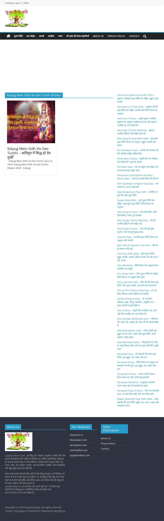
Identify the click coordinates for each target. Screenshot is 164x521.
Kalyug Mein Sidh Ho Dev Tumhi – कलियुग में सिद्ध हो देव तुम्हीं (29, 152)
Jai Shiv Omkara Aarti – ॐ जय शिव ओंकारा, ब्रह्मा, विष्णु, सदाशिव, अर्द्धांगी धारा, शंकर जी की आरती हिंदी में (135, 302)
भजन (60, 36)
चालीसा (51, 36)
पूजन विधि (18, 36)
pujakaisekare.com (80, 455)
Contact (134, 36)
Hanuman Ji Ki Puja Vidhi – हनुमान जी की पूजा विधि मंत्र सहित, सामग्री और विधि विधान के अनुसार (137, 110)
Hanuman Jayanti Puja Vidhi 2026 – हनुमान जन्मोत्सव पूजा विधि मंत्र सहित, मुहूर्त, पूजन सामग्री (138, 98)
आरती (41, 36)
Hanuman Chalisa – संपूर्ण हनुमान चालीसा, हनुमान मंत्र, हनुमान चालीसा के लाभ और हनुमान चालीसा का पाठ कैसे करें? (137, 122)
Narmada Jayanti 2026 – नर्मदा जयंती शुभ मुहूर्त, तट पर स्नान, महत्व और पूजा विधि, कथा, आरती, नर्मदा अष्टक (137, 334)
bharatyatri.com (78, 439)
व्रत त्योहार (31, 36)
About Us (98, 36)
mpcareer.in (76, 434)
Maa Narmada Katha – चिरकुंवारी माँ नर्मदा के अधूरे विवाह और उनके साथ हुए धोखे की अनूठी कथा (138, 345)
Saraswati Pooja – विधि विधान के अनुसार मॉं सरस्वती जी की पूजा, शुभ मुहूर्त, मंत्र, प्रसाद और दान (137, 365)
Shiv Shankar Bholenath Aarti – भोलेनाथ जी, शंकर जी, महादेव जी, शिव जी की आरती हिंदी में (137, 322)
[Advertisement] (82, 63)
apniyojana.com (78, 445)
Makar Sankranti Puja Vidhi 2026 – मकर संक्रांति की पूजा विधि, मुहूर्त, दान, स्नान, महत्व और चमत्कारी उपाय (138, 402)
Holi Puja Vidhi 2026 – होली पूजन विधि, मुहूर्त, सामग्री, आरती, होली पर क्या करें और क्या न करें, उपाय (138, 257)
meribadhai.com (78, 450)
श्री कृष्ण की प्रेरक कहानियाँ (77, 36)
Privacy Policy (116, 36)
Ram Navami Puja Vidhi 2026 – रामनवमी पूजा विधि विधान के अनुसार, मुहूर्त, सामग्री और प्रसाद (137, 142)
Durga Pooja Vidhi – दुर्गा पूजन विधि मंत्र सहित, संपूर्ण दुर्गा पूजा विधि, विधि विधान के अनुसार (135, 203)
